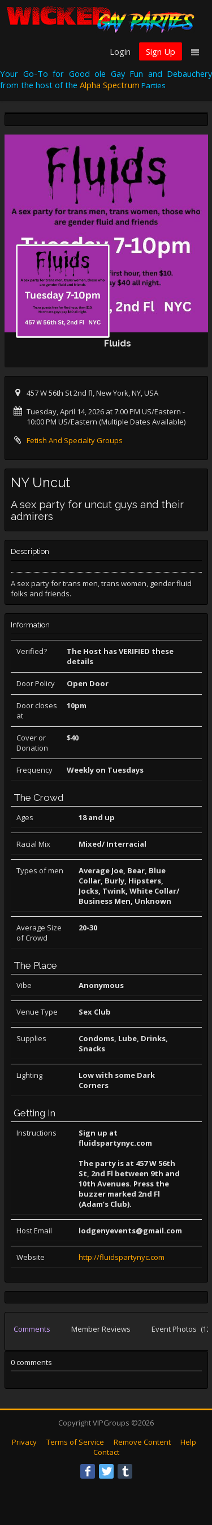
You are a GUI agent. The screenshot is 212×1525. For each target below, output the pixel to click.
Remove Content (142, 1442)
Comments (32, 1329)
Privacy (24, 1442)
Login (120, 51)
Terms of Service (75, 1442)
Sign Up (160, 51)
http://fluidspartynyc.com (122, 1257)
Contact (106, 1452)
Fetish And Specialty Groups (75, 440)
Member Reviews (101, 1329)
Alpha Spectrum (110, 84)
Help (188, 1442)
